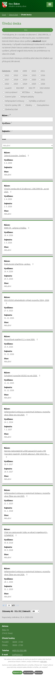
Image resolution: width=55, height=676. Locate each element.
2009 (25, 71)
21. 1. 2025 (8, 503)
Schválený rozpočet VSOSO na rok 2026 (22, 375)
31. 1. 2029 (8, 589)
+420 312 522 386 (19, 650)
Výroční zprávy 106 (13, 105)
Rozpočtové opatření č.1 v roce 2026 (21, 339)
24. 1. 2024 (8, 422)
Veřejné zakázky (27, 96)
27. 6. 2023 (8, 310)
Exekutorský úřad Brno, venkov (19, 264)
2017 (7, 79)
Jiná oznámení (11, 92)
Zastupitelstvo (43, 105)
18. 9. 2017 (8, 464)
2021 (43, 79)
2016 (43, 75)
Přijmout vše (17, 672)
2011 (43, 71)
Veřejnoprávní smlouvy (14, 101)
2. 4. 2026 (8, 199)
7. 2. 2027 (8, 429)
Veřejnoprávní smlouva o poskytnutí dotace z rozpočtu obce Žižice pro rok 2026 (27, 573)
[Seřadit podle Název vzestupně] (10, 114)
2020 (34, 79)
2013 (16, 75)
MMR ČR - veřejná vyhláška (17, 228)
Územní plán (10, 96)
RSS (38, 30)
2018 (16, 79)
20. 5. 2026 (8, 278)
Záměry (29, 105)
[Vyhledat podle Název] (27, 119)
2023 (16, 83)
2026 (43, 83)
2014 (25, 75)
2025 (34, 83)
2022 (7, 83)
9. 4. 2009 (8, 163)
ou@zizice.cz (17, 654)
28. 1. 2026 (8, 582)
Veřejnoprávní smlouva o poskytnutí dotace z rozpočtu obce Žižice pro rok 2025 (27, 494)
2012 (7, 75)
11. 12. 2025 (9, 383)
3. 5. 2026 (8, 242)
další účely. (43, 661)
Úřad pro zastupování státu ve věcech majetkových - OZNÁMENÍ (26, 534)
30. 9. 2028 (8, 550)
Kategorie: (6, 70)
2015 (34, 75)
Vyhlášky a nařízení (37, 101)
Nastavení (38, 672)
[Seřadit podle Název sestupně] (10, 115)
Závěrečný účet (11, 109)
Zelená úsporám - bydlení (17, 155)
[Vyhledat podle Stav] (27, 145)
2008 (16, 71)
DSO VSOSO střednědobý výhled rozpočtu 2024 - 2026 (26, 301)
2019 (25, 79)
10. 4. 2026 (8, 346)
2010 (34, 71)
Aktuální (7, 174)
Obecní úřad (13, 15)
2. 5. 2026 (8, 206)
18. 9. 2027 (8, 471)
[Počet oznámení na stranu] (35, 611)
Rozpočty (38, 92)
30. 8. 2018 (8, 542)
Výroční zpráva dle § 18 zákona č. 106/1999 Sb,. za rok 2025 (26, 190)
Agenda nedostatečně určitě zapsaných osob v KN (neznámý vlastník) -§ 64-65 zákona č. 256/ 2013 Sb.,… (26, 454)
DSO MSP (20, 88)
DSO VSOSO (45, 88)
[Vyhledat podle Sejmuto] (27, 137)
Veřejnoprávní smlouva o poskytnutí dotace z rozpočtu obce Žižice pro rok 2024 (27, 413)
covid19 (8, 88)
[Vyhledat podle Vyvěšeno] (27, 128)
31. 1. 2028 (8, 511)
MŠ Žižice (26, 92)
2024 (25, 83)
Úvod (4, 15)
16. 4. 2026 (8, 235)
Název (5, 115)
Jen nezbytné (28, 672)
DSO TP (32, 88)
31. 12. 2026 (9, 318)
